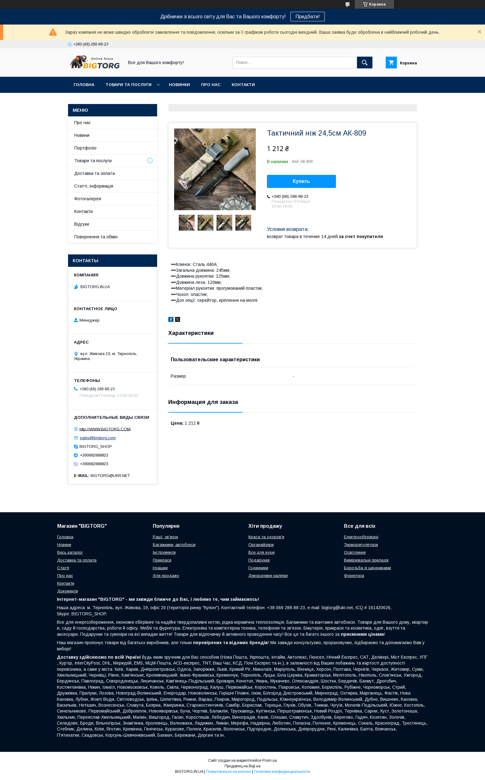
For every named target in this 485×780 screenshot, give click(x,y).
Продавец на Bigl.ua (242, 766)
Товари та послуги (128, 84)
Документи (67, 591)
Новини (81, 135)
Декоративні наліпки (268, 575)
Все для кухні (261, 552)
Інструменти (164, 552)
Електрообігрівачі (361, 537)
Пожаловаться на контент (228, 771)
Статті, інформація (93, 186)
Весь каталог (70, 552)
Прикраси (162, 560)
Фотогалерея (87, 198)
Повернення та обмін (96, 236)
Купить (301, 181)
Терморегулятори (361, 544)
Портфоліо (85, 147)
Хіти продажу (166, 575)
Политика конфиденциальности (282, 771)
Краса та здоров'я (266, 537)
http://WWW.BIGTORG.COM (105, 429)
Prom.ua (269, 760)
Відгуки (81, 224)
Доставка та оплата (94, 173)
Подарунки (259, 560)
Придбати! (307, 16)
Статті (63, 568)
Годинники (258, 568)
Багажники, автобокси (174, 544)
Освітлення (355, 552)
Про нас (211, 84)
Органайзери (261, 544)
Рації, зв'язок (165, 537)
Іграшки (160, 568)
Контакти (243, 84)
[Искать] (364, 62)
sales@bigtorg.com (98, 438)
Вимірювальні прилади (366, 560)
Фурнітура (354, 575)
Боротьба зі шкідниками (367, 568)
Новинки (179, 84)
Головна (84, 84)
